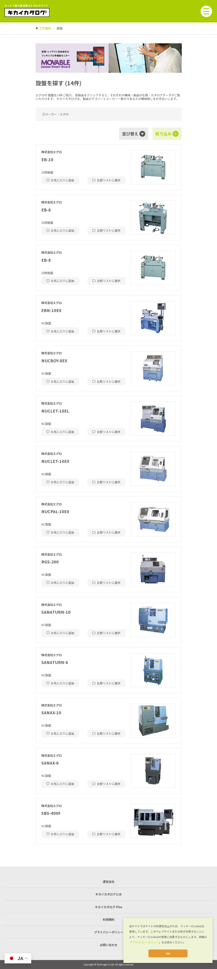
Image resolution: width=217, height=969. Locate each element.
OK (168, 953)
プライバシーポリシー (145, 942)
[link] (45, 28)
